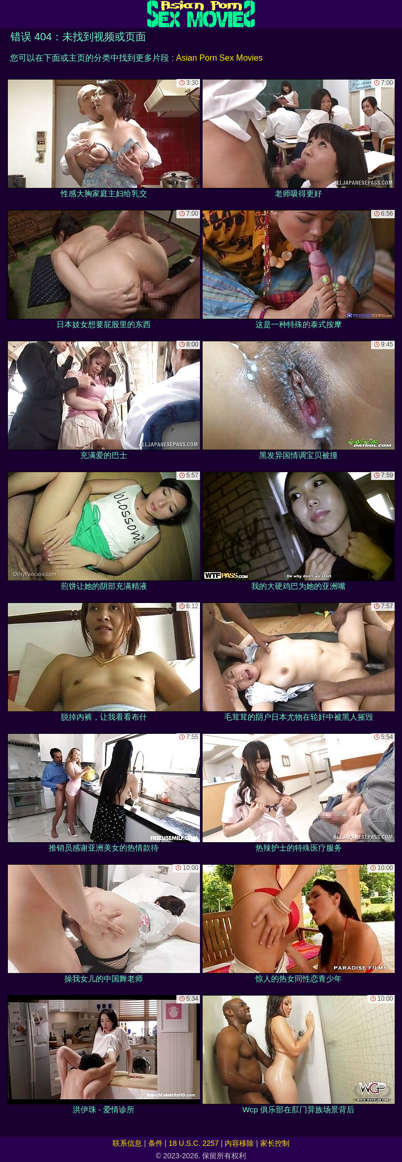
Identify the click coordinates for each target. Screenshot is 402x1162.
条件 (155, 1143)
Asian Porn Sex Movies (219, 57)
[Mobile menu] (9, 14)
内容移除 (239, 1143)
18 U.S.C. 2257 (194, 1143)
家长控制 (274, 1143)
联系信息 (127, 1143)
